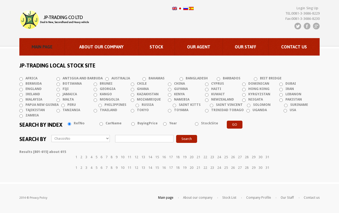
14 (150, 157)
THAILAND (108, 110)
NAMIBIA (181, 99)
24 (219, 157)
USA (293, 110)
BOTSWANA (72, 83)
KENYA (179, 94)
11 (129, 157)
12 (136, 157)
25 (226, 157)
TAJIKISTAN (35, 110)
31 (267, 157)
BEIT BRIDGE (270, 78)
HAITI (216, 89)
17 (171, 157)
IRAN (289, 89)
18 (178, 157)
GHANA (143, 89)
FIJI (66, 89)
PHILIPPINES (115, 105)
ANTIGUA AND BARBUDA (83, 78)
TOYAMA (181, 110)
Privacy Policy (38, 198)
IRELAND (32, 94)
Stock (156, 46)
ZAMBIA (32, 115)
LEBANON (293, 94)
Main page (42, 46)
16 (164, 157)
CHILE (142, 83)
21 (198, 157)
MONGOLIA (109, 99)
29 (253, 157)
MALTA (68, 99)
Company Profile (258, 198)
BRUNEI (106, 83)
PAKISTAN (293, 99)
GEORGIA (107, 89)
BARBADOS (231, 78)
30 (260, 157)
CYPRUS (217, 83)
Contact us (294, 46)
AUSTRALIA (120, 78)
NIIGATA (255, 99)
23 (212, 157)
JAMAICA (70, 94)
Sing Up (312, 8)
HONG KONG (259, 89)
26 (233, 157)
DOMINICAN (258, 83)
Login (301, 8)
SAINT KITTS (190, 105)
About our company (101, 46)
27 (240, 157)
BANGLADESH (197, 78)
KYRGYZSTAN (259, 94)
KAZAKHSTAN (148, 94)
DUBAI (290, 83)
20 (191, 157)
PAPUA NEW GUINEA (42, 105)
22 (205, 157)
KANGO (106, 94)
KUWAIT (218, 94)
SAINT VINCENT (229, 105)
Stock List (229, 198)
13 (143, 157)
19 (184, 157)
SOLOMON (262, 105)
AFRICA (31, 78)
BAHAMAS (156, 78)
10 (122, 157)
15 (157, 157)
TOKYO (143, 110)
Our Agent (198, 46)
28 (247, 157)
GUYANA (181, 89)
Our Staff (245, 46)
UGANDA (260, 110)
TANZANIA (71, 110)
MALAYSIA (33, 99)
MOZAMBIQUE (149, 99)
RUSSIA (148, 105)
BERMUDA (33, 83)
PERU (71, 105)
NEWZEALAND (222, 99)
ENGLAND (33, 89)
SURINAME (299, 105)
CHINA (179, 83)
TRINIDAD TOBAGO (227, 110)
